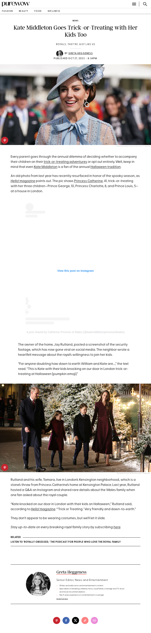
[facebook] (66, 620)
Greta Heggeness (80, 53)
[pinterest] (4, 140)
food (38, 11)
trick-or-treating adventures (65, 162)
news (75, 21)
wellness (54, 11)
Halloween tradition (105, 167)
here (116, 527)
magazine (23, 181)
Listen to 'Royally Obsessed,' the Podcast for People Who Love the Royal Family (66, 542)
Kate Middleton (45, 167)
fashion (7, 11)
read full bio (62, 599)
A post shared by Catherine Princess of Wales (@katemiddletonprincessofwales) (75, 332)
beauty (24, 11)
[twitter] (75, 620)
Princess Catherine (88, 181)
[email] (94, 620)
